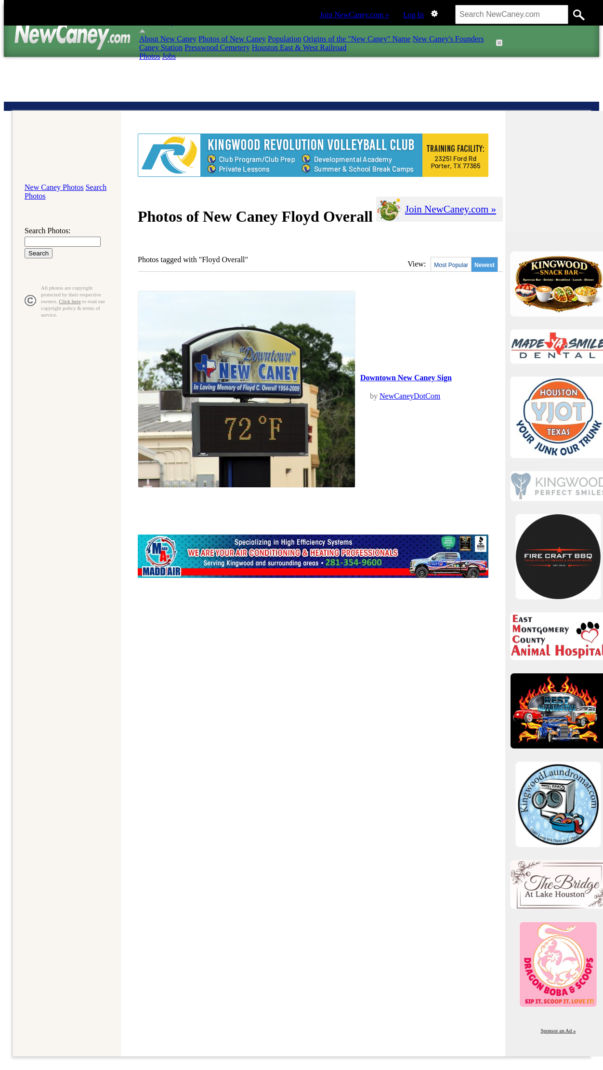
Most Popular (451, 265)
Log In (413, 15)
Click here (70, 301)
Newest (484, 265)
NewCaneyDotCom (410, 396)
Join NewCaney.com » (354, 15)
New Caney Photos (54, 187)
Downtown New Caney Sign (406, 378)
